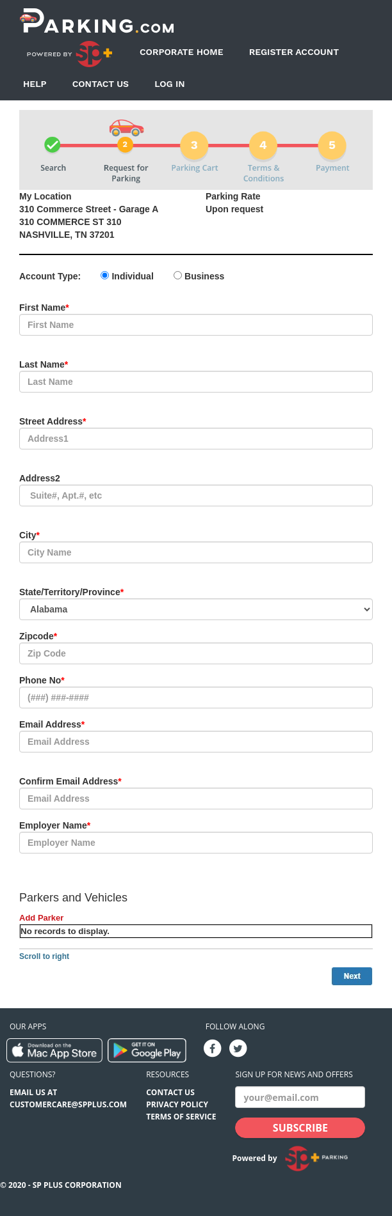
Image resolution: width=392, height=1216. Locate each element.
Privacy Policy (177, 1104)
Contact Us (100, 84)
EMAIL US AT (33, 1092)
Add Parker (41, 918)
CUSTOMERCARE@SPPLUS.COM (68, 1104)
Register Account (294, 52)
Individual (132, 276)
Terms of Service (181, 1116)
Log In (169, 84)
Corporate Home (182, 52)
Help (35, 84)
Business (204, 276)
